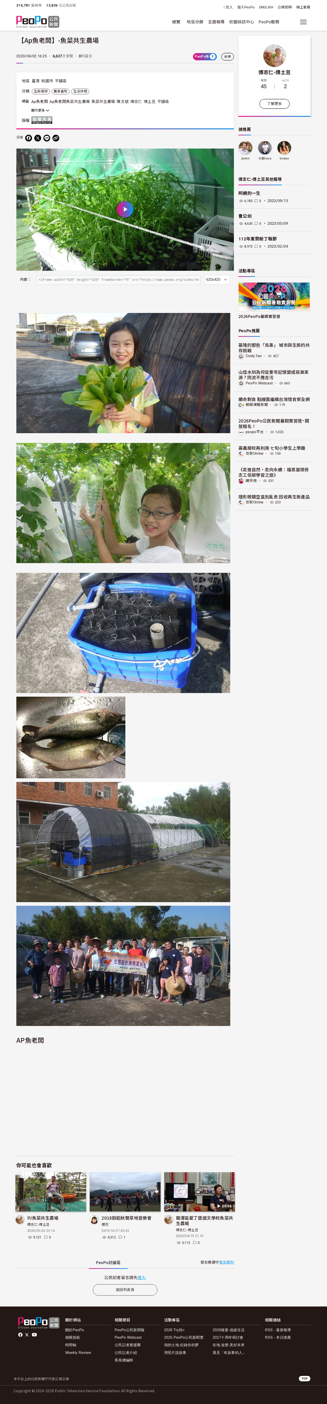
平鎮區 (61, 81)
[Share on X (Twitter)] (37, 138)
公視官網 (285, 7)
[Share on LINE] (46, 138)
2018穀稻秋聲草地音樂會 (126, 1218)
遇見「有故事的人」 (229, 1353)
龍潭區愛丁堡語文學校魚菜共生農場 (204, 1220)
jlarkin (245, 158)
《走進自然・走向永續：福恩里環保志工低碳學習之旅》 (273, 472)
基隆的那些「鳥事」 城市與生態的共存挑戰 (274, 347)
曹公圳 (245, 216)
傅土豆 (150, 101)
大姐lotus (264, 158)
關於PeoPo (74, 1330)
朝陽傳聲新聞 (257, 405)
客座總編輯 (124, 1360)
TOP (305, 1378)
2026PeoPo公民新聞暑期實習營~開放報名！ (273, 423)
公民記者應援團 (128, 1345)
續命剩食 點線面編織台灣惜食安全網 (274, 399)
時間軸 (70, 1345)
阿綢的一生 (249, 193)
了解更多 (274, 104)
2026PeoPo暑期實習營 (259, 316)
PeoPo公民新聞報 (130, 1330)
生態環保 (41, 91)
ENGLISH (266, 7)
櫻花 (105, 1225)
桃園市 (47, 81)
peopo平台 (255, 432)
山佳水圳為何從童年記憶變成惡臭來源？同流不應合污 (273, 374)
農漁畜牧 (60, 91)
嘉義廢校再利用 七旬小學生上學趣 (271, 447)
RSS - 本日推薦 (278, 1337)
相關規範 (72, 1337)
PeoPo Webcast (259, 383)
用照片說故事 (175, 1353)
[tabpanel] (125, 1277)
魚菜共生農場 (103, 101)
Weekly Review (78, 1353)
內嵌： (25, 279)
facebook (20, 1335)
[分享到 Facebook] (28, 138)
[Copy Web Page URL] (55, 138)
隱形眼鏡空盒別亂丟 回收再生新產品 (274, 496)
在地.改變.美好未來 (229, 1345)
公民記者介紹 (126, 1353)
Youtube (35, 1335)
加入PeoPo (246, 7)
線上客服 (303, 7)
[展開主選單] (303, 22)
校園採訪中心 (241, 22)
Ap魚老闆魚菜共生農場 (70, 101)
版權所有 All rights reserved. (43, 120)
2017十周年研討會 (228, 1337)
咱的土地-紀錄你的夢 (181, 1345)
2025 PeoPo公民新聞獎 (183, 1337)
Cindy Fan (254, 356)
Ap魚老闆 (39, 101)
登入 (229, 7)
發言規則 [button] (226, 1262)
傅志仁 (136, 101)
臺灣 (36, 81)
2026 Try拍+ (174, 1330)
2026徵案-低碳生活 (229, 1330)
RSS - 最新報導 (278, 1330)
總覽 (176, 22)
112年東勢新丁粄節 (257, 239)
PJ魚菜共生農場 (42, 1218)
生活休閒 (80, 91)
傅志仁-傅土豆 (38, 1225)
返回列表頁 (125, 1290)
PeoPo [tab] (108, 1262)
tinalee (284, 158)
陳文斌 (123, 101)
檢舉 (227, 57)
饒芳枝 (251, 480)
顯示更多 (40, 110)
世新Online (255, 453)
